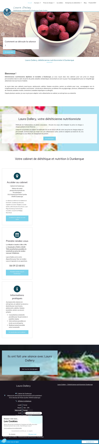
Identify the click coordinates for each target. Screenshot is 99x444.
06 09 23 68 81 (17, 265)
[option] (49, 34)
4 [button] (97, 55)
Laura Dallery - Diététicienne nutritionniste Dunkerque (75, 384)
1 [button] (93, 55)
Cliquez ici (90, 442)
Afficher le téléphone (24, 401)
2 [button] (94, 55)
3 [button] (96, 55)
